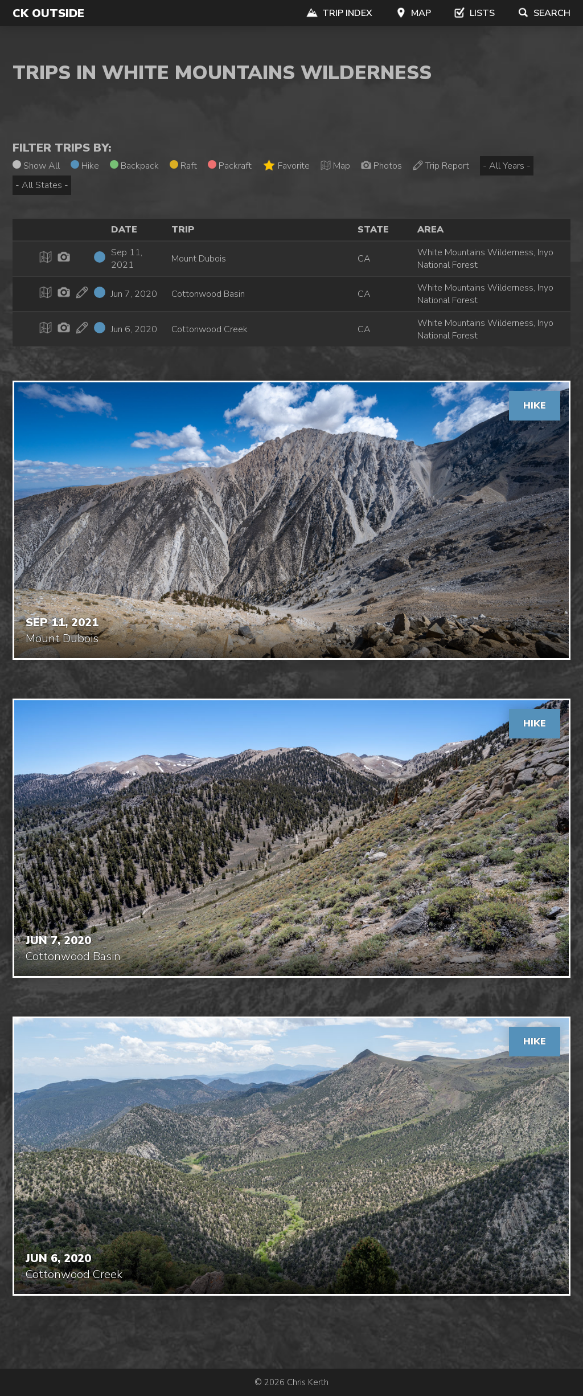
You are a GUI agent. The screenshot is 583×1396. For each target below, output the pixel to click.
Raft (183, 166)
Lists (474, 13)
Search (544, 13)
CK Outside (48, 13)
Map (413, 13)
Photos (381, 166)
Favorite (286, 165)
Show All (36, 166)
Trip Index (339, 13)
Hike (85, 166)
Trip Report (441, 166)
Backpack (134, 166)
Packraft (230, 166)
